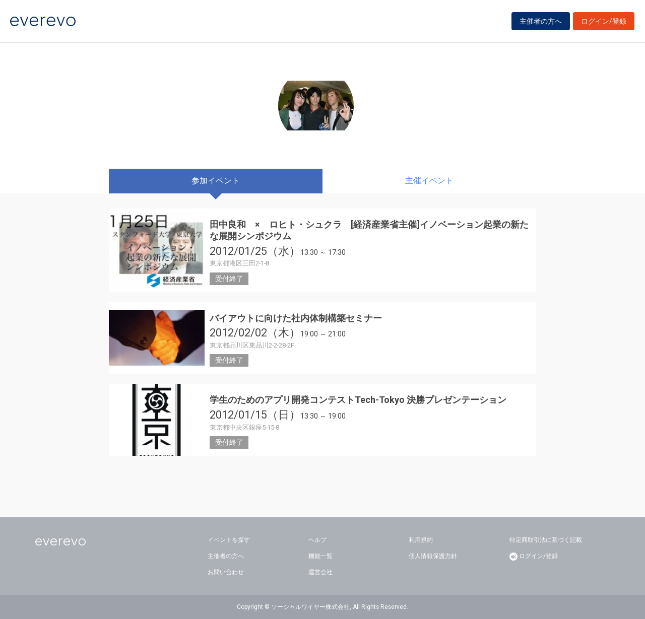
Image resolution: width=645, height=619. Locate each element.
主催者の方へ (541, 21)
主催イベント (429, 180)
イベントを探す (229, 539)
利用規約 (421, 539)
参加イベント (215, 180)
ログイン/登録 (603, 21)
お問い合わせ (226, 572)
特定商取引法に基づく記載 (545, 539)
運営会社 (320, 572)
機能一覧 (320, 556)
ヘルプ (317, 539)
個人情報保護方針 (433, 556)
